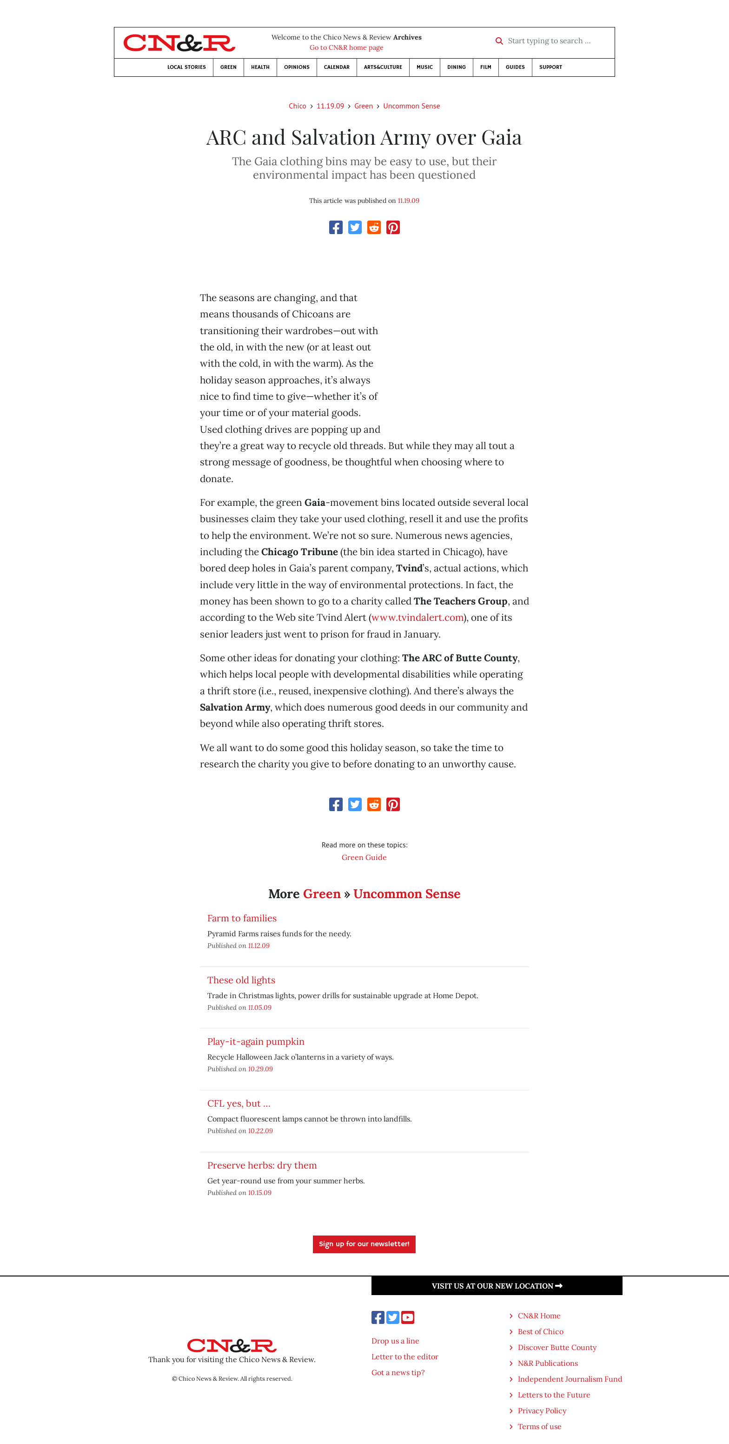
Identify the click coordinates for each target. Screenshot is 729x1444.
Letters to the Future (554, 1394)
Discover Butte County (557, 1347)
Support (550, 67)
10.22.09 (260, 1130)
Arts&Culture (383, 67)
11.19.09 (330, 105)
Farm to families (242, 918)
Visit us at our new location (497, 1285)
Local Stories (186, 67)
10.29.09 (260, 1068)
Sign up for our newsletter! (364, 1244)
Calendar (337, 67)
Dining (456, 67)
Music (425, 67)
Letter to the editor (404, 1356)
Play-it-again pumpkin (256, 1041)
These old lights (241, 980)
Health (260, 67)
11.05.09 (260, 1007)
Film (485, 67)
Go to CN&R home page (347, 47)
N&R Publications (548, 1363)
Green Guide (364, 857)
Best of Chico (540, 1331)
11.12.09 (259, 945)
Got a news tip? (398, 1372)
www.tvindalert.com (417, 617)
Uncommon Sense (411, 105)
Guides (515, 67)
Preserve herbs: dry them (262, 1165)
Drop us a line (395, 1340)
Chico (297, 105)
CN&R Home (539, 1315)
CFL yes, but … (239, 1103)
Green (228, 67)
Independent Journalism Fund (570, 1379)
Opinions (297, 67)
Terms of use (540, 1426)
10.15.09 (260, 1192)
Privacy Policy (542, 1410)
